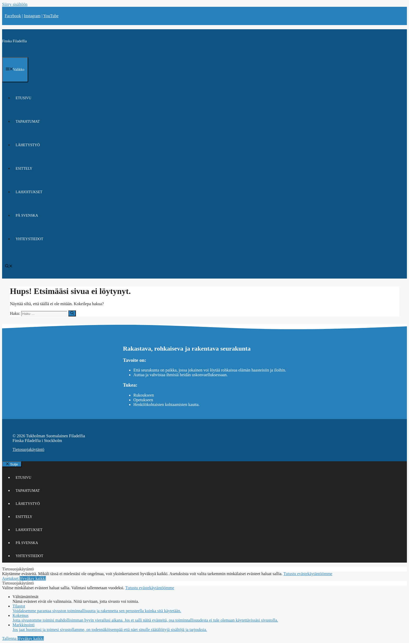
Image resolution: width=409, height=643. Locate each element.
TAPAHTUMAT (28, 121)
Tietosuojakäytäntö (28, 449)
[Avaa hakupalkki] (9, 267)
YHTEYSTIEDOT (29, 239)
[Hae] (72, 313)
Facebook (13, 16)
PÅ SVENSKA (27, 215)
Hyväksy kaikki (33, 578)
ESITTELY (24, 168)
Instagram (32, 16)
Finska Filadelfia (14, 41)
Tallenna (9, 638)
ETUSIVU (23, 98)
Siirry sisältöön (14, 4)
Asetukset (11, 578)
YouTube (50, 16)
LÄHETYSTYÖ (28, 145)
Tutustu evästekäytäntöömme (308, 573)
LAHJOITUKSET (29, 192)
